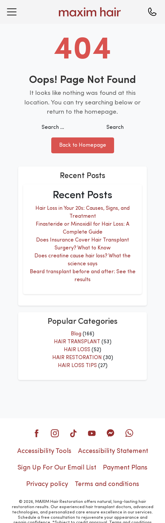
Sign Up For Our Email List (57, 468)
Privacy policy (47, 484)
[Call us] (152, 12)
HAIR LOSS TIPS (77, 365)
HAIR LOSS (77, 350)
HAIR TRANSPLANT (77, 342)
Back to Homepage (82, 145)
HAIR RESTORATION (77, 357)
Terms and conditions (107, 484)
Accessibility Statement (113, 451)
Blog (76, 334)
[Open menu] (11, 12)
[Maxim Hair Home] (81, 12)
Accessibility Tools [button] (44, 451)
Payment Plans (125, 468)
